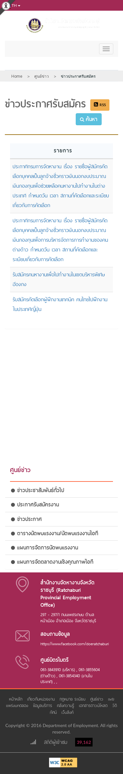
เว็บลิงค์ (67, 712)
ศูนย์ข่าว (97, 699)
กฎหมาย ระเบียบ (73, 699)
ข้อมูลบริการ (43, 705)
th (12, 5)
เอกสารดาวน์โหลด (94, 705)
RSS (100, 105)
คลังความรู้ (66, 705)
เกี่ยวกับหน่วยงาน (41, 699)
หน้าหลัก (16, 699)
